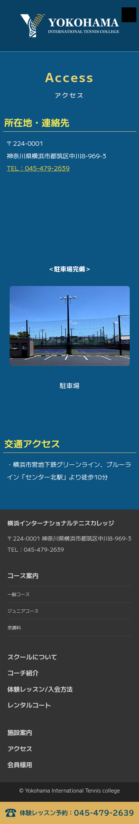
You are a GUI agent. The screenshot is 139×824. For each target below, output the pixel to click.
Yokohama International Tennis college (72, 790)
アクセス (19, 748)
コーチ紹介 (23, 672)
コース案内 (23, 575)
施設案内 (19, 732)
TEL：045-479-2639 (38, 168)
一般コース (18, 594)
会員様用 (19, 764)
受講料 (14, 627)
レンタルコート (29, 704)
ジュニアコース (23, 611)
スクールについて (32, 656)
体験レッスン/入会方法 (40, 689)
